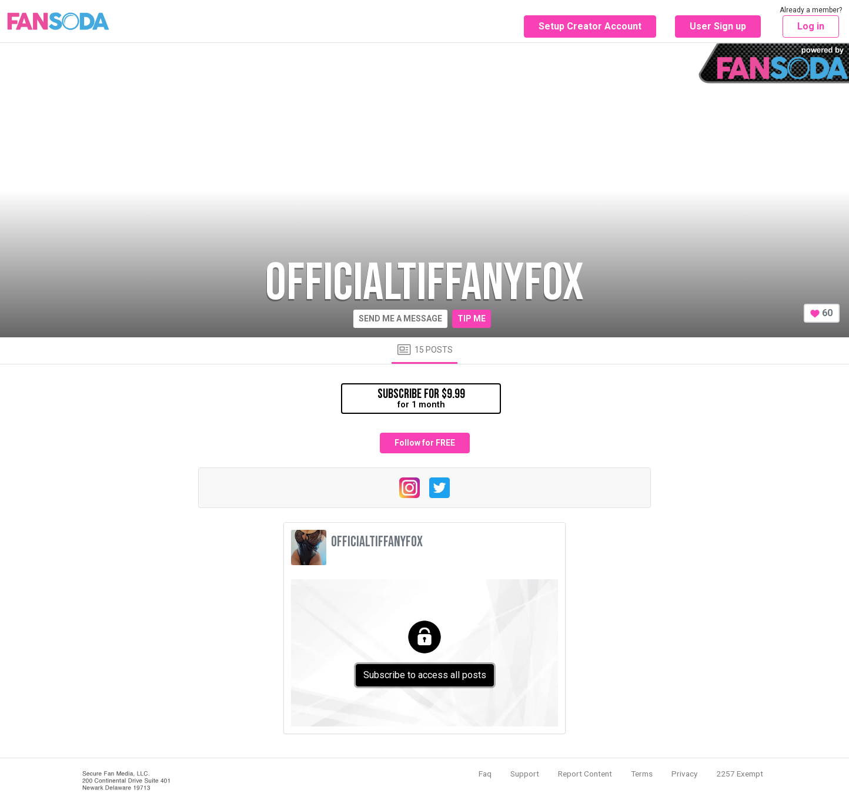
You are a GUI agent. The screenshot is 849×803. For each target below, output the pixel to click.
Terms (642, 773)
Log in (810, 26)
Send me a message (400, 318)
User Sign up (718, 26)
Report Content (585, 773)
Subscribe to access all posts (424, 675)
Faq (485, 773)
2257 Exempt (739, 773)
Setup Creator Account (590, 26)
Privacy (684, 773)
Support (524, 773)
